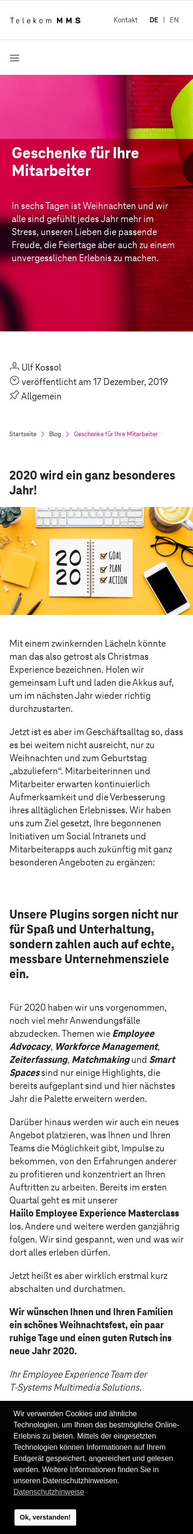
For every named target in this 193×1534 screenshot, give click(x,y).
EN (174, 19)
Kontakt (126, 19)
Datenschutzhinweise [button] (49, 1492)
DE (154, 19)
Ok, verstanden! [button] (45, 1517)
